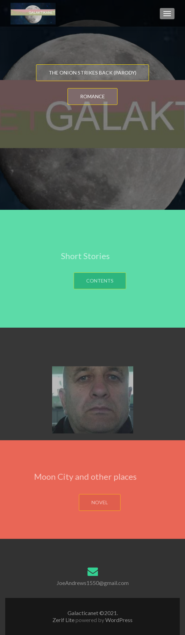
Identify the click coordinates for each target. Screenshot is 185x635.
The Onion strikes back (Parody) (92, 73)
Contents (110, 281)
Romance (92, 96)
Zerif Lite (64, 619)
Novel (111, 502)
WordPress (118, 619)
